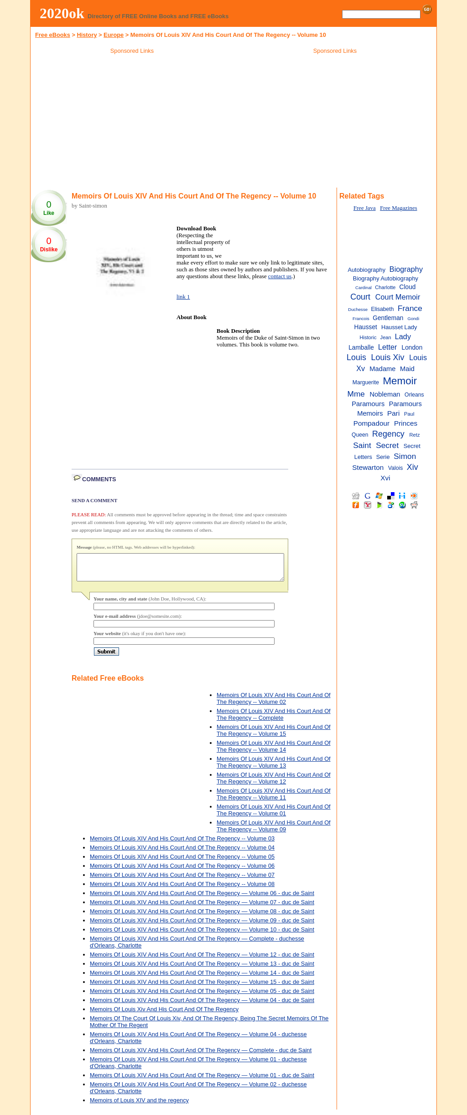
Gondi (413, 318)
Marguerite (366, 382)
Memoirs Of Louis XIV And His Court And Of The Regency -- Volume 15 (274, 736)
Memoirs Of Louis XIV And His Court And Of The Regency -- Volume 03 (182, 843)
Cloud (408, 287)
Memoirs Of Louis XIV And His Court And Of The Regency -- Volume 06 (182, 871)
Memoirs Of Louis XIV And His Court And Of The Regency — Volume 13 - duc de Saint (202, 969)
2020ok (62, 13)
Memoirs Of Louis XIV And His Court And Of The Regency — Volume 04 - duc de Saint (202, 1005)
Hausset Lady (399, 327)
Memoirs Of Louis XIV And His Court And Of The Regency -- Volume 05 (182, 862)
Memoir (400, 381)
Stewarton (368, 467)
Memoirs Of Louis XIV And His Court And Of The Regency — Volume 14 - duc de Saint (202, 978)
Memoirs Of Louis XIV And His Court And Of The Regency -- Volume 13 (274, 767)
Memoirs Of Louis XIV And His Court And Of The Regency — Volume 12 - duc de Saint (202, 960)
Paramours (368, 403)
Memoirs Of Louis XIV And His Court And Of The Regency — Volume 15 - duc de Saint (202, 987)
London (412, 347)
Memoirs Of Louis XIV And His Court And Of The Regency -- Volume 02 (274, 704)
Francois (361, 318)
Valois (395, 468)
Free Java (364, 208)
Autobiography (366, 269)
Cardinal (363, 287)
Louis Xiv (388, 357)
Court (360, 296)
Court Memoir (397, 297)
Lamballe (361, 347)
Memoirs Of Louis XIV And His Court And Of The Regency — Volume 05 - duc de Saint (202, 996)
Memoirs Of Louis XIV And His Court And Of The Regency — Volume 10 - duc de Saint (202, 935)
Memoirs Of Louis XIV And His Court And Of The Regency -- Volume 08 (182, 889)
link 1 (183, 297)
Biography (406, 269)
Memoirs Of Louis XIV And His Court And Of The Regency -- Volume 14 (274, 752)
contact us (280, 276)
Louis (356, 357)
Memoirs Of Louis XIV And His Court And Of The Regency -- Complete (274, 720)
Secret (387, 445)
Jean (385, 337)
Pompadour (371, 423)
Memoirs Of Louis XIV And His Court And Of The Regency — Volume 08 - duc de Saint (202, 916)
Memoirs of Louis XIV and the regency (139, 1105)
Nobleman (384, 394)
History (87, 34)
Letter (387, 347)
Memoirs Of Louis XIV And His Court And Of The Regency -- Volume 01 (274, 815)
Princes (405, 423)
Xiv (412, 467)
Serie (383, 456)
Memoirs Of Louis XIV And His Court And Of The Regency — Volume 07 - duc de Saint (202, 907)
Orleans (414, 395)
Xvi (385, 478)
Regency (388, 433)
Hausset (365, 327)
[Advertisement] (132, 122)
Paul (409, 414)
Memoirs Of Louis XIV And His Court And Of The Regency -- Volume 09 (274, 831)
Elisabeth (382, 309)
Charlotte (385, 287)
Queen (360, 435)
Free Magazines (398, 208)
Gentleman (388, 318)
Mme (355, 393)
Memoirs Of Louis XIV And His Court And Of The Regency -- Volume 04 (182, 853)
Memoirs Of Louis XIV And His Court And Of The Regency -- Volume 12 (274, 783)
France (410, 308)
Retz (415, 435)
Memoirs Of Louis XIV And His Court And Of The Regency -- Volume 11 (274, 799)
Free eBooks (52, 34)
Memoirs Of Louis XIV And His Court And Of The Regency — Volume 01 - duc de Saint (202, 1080)
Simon (405, 456)
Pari (393, 413)
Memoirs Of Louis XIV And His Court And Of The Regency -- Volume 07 (182, 880)
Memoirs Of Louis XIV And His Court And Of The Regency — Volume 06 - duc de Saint (202, 898)
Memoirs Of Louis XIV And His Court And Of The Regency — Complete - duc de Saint (200, 1055)
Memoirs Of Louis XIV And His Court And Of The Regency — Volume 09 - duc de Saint (202, 925)
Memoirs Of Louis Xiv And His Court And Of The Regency (164, 1014)
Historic (367, 337)
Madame (382, 368)
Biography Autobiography (385, 278)
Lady (403, 336)
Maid (407, 368)
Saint (362, 445)
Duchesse (358, 309)
